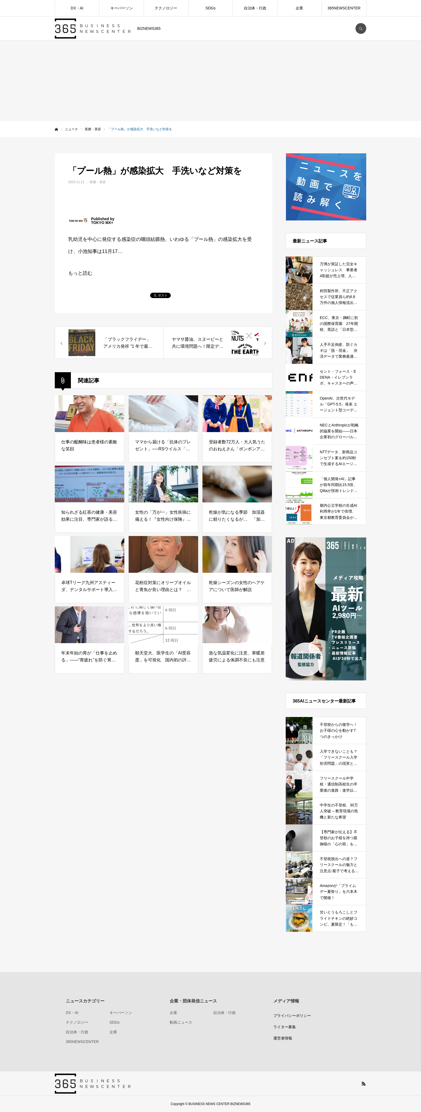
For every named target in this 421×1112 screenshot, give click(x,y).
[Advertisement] (210, 80)
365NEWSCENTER (344, 8)
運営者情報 (282, 1038)
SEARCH (360, 28)
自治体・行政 (255, 8)
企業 (299, 8)
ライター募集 (284, 1027)
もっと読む (80, 273)
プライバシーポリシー (292, 1015)
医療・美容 (98, 182)
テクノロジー (166, 8)
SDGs (210, 8)
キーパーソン (121, 8)
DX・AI (77, 8)
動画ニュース (181, 1022)
